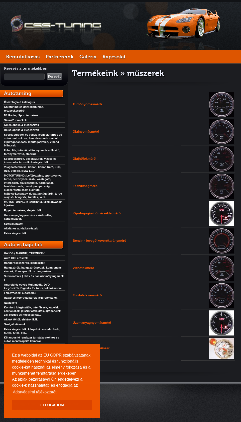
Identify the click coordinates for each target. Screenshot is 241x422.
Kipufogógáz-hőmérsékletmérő (96, 213)
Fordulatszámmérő (87, 295)
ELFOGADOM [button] (52, 405)
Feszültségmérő (85, 186)
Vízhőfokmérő (83, 268)
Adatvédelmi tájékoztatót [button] (34, 392)
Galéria (87, 57)
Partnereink (59, 57)
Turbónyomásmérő (87, 104)
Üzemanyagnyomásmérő (92, 322)
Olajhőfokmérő (84, 158)
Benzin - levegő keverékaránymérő (99, 240)
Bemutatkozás (23, 57)
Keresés (54, 76)
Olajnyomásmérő (86, 131)
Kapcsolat (114, 57)
